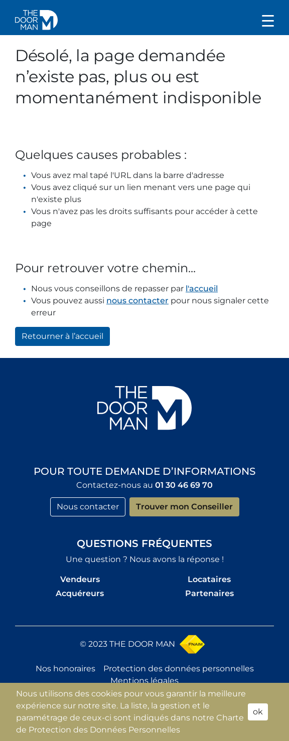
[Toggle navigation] (268, 20)
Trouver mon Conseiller (184, 506)
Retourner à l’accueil (62, 336)
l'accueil (202, 288)
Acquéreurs (80, 593)
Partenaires (209, 593)
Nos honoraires (65, 668)
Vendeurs (80, 579)
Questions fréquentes (144, 543)
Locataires (209, 579)
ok (258, 711)
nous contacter (137, 300)
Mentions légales (144, 680)
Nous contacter (88, 506)
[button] (36, 19)
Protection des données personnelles (178, 668)
